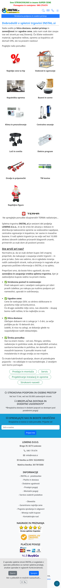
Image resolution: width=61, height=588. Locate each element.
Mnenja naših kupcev (31, 512)
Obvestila (31, 501)
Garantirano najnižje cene (31, 505)
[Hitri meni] (57, 583)
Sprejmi (34, 573)
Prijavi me (30, 432)
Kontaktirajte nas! (31, 516)
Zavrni (12, 573)
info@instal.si (31, 455)
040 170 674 (31, 450)
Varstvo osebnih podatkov (31, 495)
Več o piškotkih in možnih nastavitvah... (23, 577)
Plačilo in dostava (31, 479)
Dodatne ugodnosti (31, 483)
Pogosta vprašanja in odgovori (31, 509)
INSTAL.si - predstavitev (31, 476)
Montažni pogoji (31, 491)
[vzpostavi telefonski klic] (52, 10)
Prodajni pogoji (31, 487)
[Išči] (43, 10)
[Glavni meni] (57, 10)
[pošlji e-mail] (48, 10)
